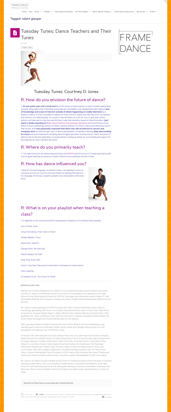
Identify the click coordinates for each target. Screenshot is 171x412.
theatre (58, 397)
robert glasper (52, 397)
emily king (81, 394)
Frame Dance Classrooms (124, 12)
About (38, 11)
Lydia (25, 43)
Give (30, 12)
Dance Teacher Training (102, 11)
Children (48, 11)
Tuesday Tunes (27, 47)
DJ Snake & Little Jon (71, 394)
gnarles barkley (98, 394)
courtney (56, 394)
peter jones (36, 397)
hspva (26, 397)
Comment (108, 397)
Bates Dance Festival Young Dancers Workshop (67, 123)
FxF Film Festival (82, 11)
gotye (105, 394)
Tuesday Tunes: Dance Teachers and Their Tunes (61, 34)
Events (153, 11)
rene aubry (43, 397)
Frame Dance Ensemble (64, 12)
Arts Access (142, 11)
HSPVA (70, 154)
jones (30, 397)
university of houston (68, 397)
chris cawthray (49, 394)
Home (24, 12)
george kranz (89, 394)
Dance (62, 394)
